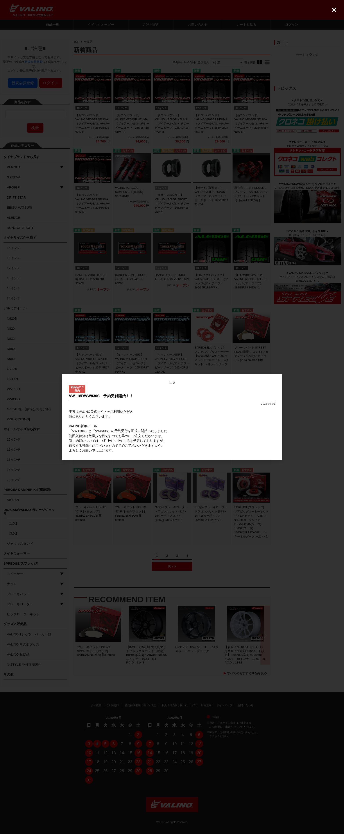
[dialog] (172, 417)
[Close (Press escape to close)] (334, 9)
